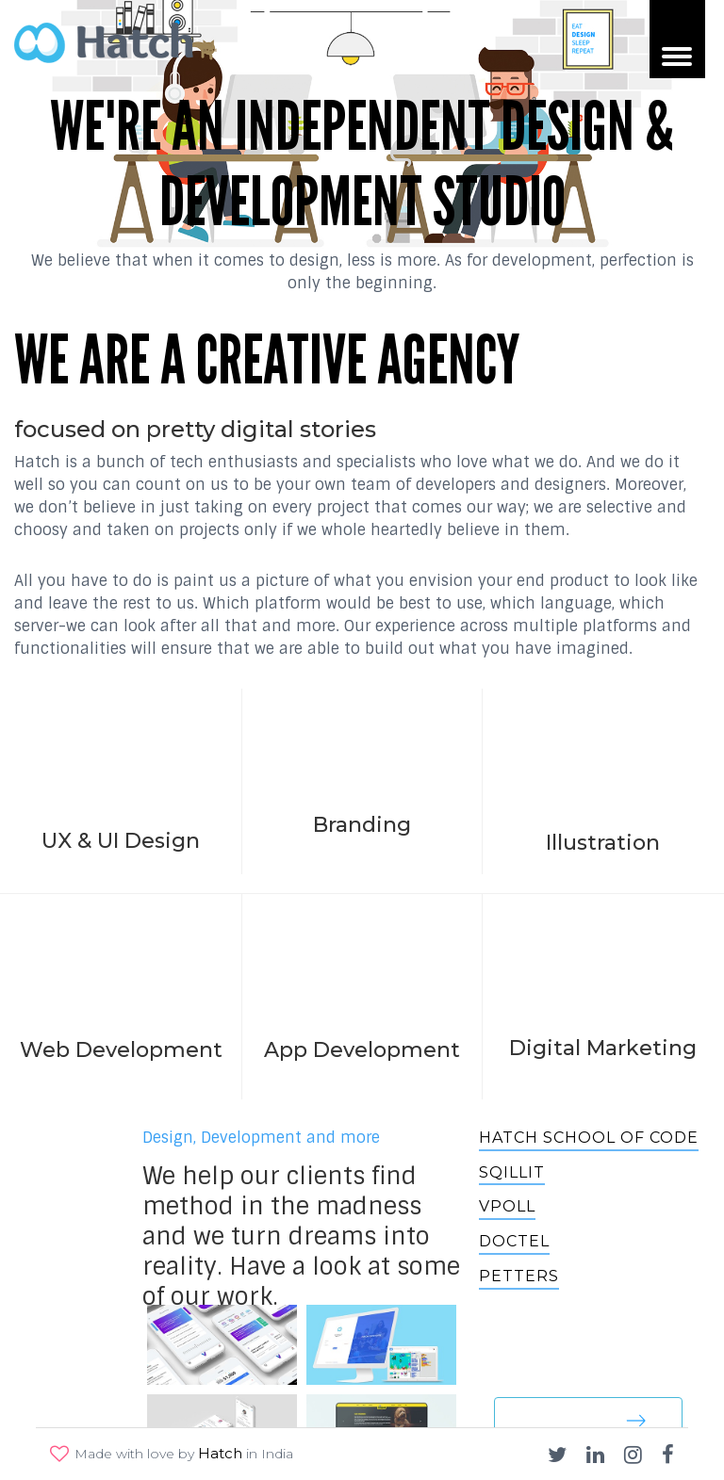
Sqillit (512, 1172)
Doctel (514, 1241)
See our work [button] (588, 1419)
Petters (519, 1276)
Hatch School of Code (589, 1138)
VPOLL (507, 1206)
